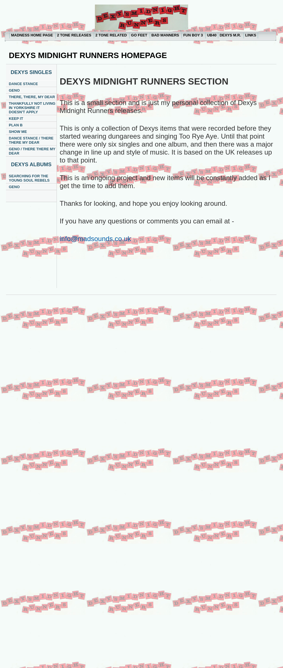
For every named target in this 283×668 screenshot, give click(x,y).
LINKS (250, 35)
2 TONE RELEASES (74, 35)
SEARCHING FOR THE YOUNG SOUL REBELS (29, 178)
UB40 (212, 35)
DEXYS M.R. (231, 35)
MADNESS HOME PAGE (32, 35)
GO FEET (139, 35)
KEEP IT (16, 118)
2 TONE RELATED (111, 35)
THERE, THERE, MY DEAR (32, 97)
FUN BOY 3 (193, 35)
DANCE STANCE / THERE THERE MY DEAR (31, 140)
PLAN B (15, 125)
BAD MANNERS (165, 35)
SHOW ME (18, 132)
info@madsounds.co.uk (95, 238)
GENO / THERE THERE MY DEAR (32, 151)
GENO (14, 90)
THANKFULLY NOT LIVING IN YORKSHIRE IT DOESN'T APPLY (32, 107)
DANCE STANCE (23, 84)
